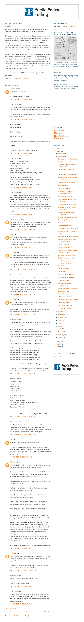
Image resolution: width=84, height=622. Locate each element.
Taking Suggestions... (65, 188)
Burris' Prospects (63, 185)
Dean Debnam (59, 131)
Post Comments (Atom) (21, 616)
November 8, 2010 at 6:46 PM (22, 270)
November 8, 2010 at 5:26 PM (22, 153)
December (61, 153)
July (59, 320)
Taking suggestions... (64, 244)
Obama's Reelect (63, 269)
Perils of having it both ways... (67, 204)
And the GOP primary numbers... (68, 266)
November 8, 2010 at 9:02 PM (22, 434)
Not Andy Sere (14, 219)
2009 (58, 341)
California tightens (63, 302)
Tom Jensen (59, 138)
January (61, 337)
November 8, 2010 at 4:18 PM (22, 119)
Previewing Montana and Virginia (68, 236)
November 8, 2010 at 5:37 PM (22, 187)
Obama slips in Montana (65, 220)
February (61, 335)
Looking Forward (63, 280)
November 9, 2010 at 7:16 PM (22, 604)
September (62, 315)
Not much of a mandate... (66, 196)
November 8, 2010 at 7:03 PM (22, 294)
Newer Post (9, 612)
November (61, 156)
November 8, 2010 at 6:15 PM (22, 247)
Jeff (11, 439)
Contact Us (58, 357)
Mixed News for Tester (65, 226)
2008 (58, 344)
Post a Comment (10, 609)
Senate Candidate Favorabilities (68, 288)
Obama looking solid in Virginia (68, 228)
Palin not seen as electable (66, 182)
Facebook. (72, 26)
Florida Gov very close (65, 297)
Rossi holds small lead (65, 305)
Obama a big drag (63, 291)
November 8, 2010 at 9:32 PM (22, 457)
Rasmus (12, 462)
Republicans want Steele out (67, 162)
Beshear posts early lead (66, 258)
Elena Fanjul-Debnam (62, 136)
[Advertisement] (68, 108)
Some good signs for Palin (66, 255)
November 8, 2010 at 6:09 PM (22, 229)
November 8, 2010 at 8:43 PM (22, 417)
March (60, 332)
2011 (58, 148)
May (59, 326)
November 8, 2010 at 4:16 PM (22, 99)
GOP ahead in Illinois (64, 308)
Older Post (47, 612)
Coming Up (61, 271)
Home (28, 612)
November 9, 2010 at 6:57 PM (22, 586)
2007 (58, 347)
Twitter (63, 26)
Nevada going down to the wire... (68, 299)
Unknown (13, 252)
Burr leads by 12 (63, 294)
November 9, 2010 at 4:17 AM (22, 548)
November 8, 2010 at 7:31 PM (22, 374)
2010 (58, 151)
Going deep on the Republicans (68, 159)
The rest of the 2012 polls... (66, 247)
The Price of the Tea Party (66, 277)
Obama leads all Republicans (67, 175)
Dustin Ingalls (59, 133)
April (59, 329)
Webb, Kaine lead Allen (65, 223)
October (61, 312)
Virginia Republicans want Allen (68, 217)
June (60, 323)
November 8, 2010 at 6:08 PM (22, 214)
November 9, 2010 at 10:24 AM (23, 571)
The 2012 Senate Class (65, 274)
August (60, 317)
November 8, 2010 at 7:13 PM (22, 314)
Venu (11, 234)
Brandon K (13, 89)
